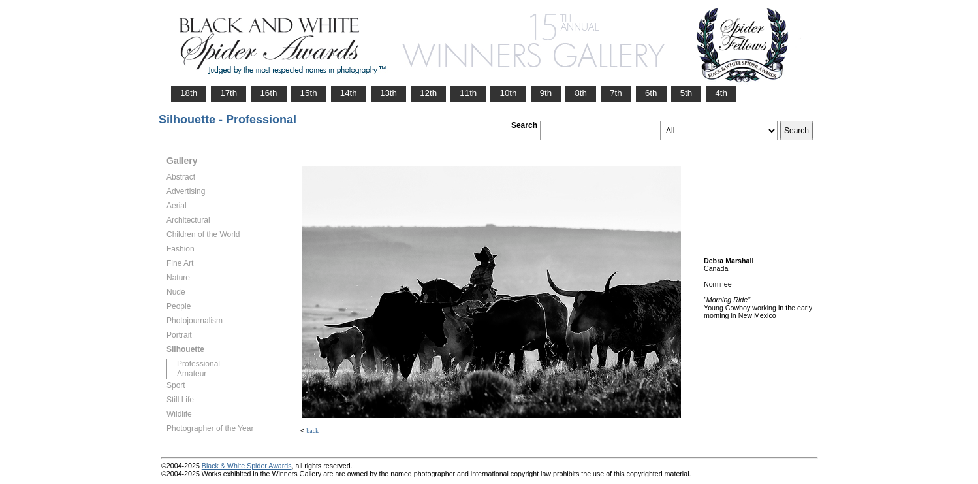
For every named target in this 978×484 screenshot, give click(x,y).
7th (616, 93)
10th (508, 93)
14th (348, 93)
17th (228, 93)
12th (428, 93)
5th (686, 93)
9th (546, 93)
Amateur (191, 373)
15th (308, 93)
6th (651, 93)
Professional (198, 363)
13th (388, 93)
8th (580, 93)
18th (188, 93)
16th (268, 93)
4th (721, 93)
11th (468, 93)
